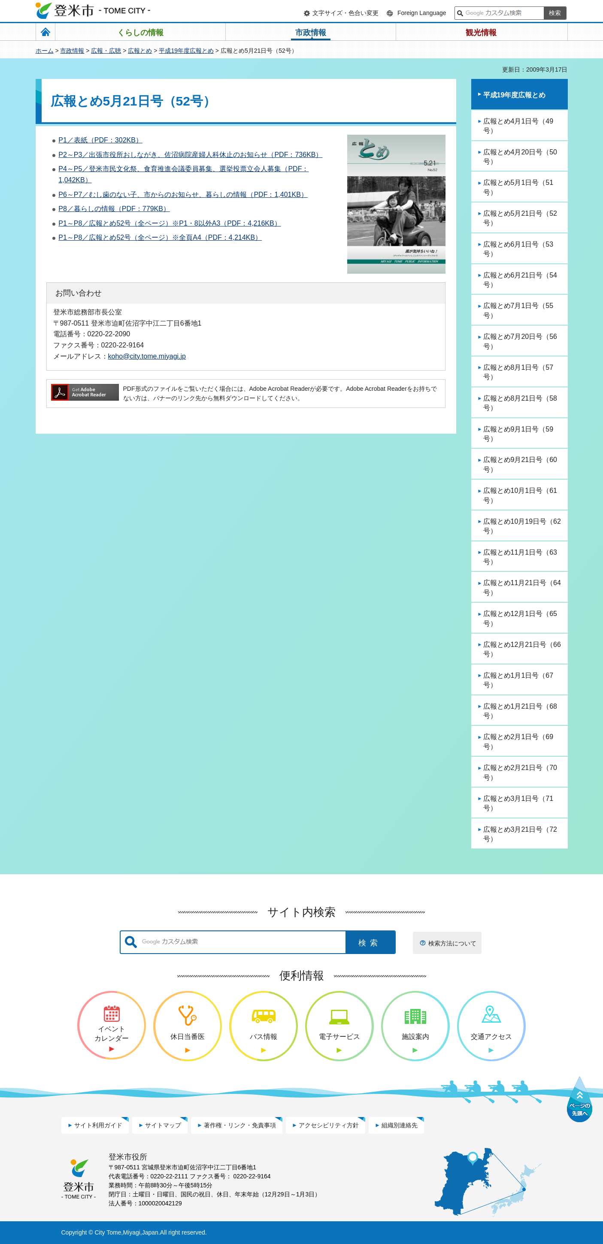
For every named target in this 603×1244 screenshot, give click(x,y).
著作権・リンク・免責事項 (240, 1125)
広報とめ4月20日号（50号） (520, 156)
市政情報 (72, 50)
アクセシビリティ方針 (329, 1125)
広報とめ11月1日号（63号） (520, 557)
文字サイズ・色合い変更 (345, 12)
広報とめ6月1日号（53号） (518, 249)
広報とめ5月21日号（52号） (520, 218)
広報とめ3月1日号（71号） (518, 803)
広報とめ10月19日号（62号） (522, 526)
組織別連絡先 (400, 1125)
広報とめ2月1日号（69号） (518, 741)
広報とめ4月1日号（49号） (518, 126)
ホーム (45, 50)
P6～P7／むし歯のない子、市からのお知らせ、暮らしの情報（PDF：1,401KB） (183, 194)
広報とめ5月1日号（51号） (518, 187)
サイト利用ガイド (98, 1125)
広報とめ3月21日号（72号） (520, 834)
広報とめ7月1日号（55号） (518, 310)
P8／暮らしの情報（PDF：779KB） (114, 208)
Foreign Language (421, 12)
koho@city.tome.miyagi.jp (147, 356)
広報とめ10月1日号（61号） (520, 495)
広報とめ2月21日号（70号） (520, 772)
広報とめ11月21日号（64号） (522, 587)
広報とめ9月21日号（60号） (520, 464)
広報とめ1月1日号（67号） (518, 680)
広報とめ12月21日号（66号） (522, 649)
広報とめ (140, 50)
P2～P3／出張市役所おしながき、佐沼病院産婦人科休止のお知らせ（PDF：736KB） (190, 154)
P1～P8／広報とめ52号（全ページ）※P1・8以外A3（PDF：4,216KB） (169, 223)
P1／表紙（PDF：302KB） (100, 140)
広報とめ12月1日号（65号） (520, 618)
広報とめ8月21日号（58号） (520, 403)
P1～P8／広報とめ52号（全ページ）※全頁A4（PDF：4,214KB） (160, 237)
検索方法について (452, 943)
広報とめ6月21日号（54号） (520, 280)
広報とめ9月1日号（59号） (518, 434)
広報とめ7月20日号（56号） (520, 341)
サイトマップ (163, 1125)
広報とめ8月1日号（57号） (518, 372)
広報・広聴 (106, 50)
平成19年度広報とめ (186, 50)
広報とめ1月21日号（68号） (520, 711)
